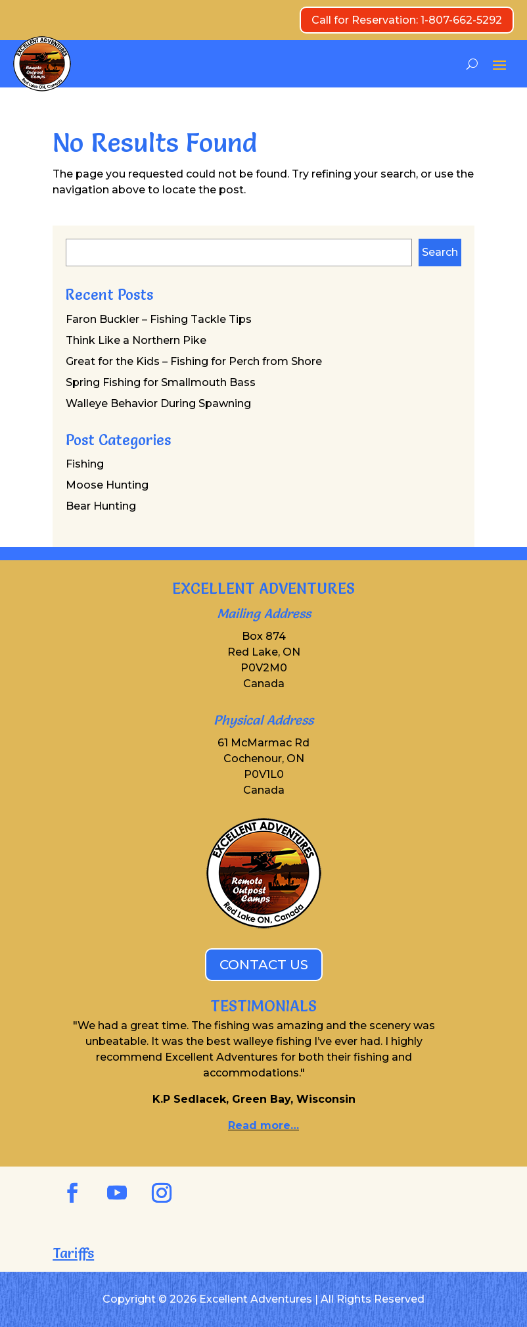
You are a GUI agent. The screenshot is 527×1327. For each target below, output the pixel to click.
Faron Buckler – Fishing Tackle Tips (159, 319)
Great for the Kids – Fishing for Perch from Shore (194, 361)
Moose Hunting (107, 485)
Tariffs (73, 1253)
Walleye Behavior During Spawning (158, 403)
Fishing (85, 464)
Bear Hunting (101, 506)
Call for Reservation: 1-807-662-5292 (406, 20)
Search (440, 252)
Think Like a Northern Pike (136, 340)
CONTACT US (263, 965)
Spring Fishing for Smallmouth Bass (161, 382)
